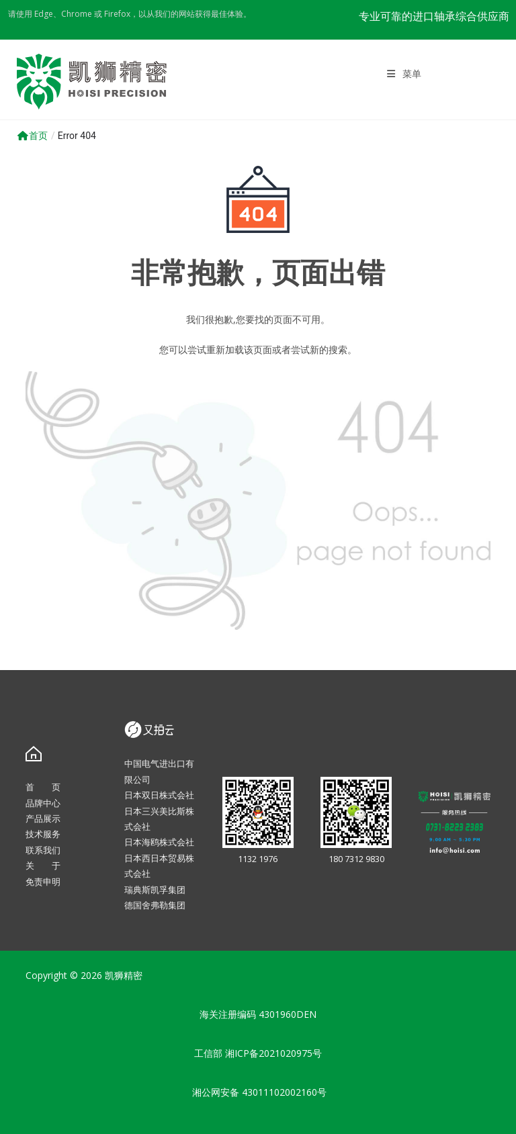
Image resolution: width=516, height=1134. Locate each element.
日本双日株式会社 (159, 795)
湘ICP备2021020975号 (273, 1053)
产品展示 (43, 818)
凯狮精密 (123, 975)
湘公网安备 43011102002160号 (258, 1092)
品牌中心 (43, 803)
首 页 (43, 787)
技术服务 (43, 834)
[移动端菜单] (404, 73)
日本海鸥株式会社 (159, 842)
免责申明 (43, 882)
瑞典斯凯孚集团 (154, 890)
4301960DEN (287, 1014)
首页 (32, 135)
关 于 (43, 865)
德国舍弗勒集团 (154, 905)
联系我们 (43, 850)
